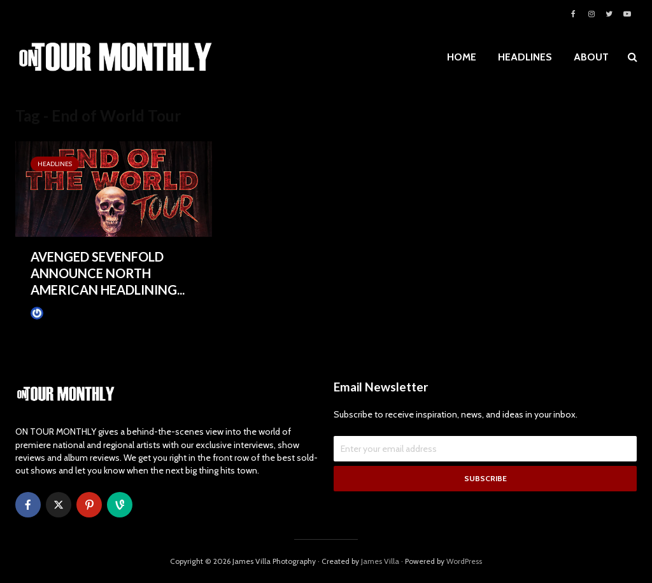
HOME (461, 57)
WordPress (464, 561)
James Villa (56, 313)
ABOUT (591, 57)
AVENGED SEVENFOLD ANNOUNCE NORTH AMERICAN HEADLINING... (108, 273)
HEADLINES (525, 57)
